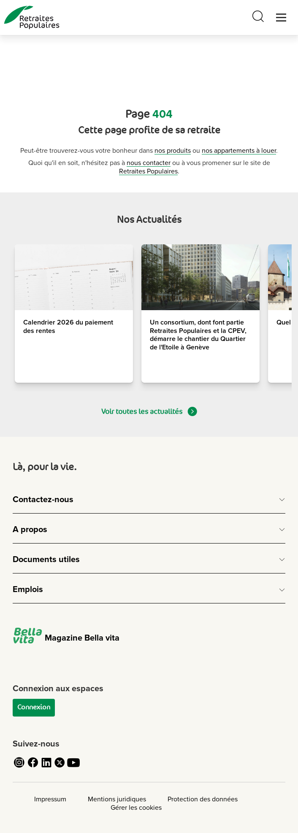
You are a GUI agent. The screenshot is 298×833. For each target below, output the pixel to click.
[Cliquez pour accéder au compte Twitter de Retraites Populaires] (60, 767)
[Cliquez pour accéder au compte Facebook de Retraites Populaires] (33, 767)
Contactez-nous (43, 500)
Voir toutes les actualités (149, 411)
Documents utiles (46, 559)
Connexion (33, 707)
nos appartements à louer (239, 150)
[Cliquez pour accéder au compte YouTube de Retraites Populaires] (73, 767)
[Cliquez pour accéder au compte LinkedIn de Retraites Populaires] (46, 767)
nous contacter (149, 163)
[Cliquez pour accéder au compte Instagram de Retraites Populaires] (19, 767)
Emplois (28, 589)
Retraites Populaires (148, 171)
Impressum (50, 799)
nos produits (172, 150)
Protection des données (203, 799)
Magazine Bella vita (66, 638)
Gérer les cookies (136, 807)
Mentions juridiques (117, 799)
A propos (30, 530)
